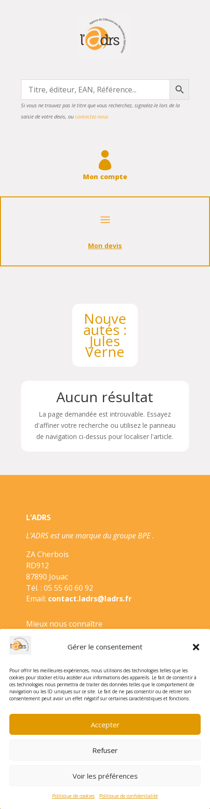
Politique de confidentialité (128, 796)
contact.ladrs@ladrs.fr (90, 598)
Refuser (105, 750)
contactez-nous (91, 116)
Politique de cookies (73, 796)
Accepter (105, 724)
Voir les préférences (105, 776)
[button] (196, 647)
